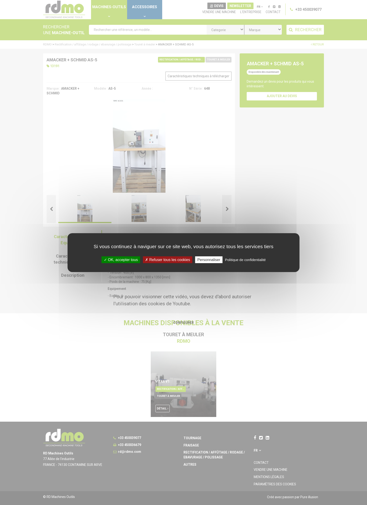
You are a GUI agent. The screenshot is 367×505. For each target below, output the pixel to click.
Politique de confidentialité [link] (245, 260)
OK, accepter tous (121, 260)
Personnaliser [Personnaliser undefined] (208, 260)
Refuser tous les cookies (167, 260)
